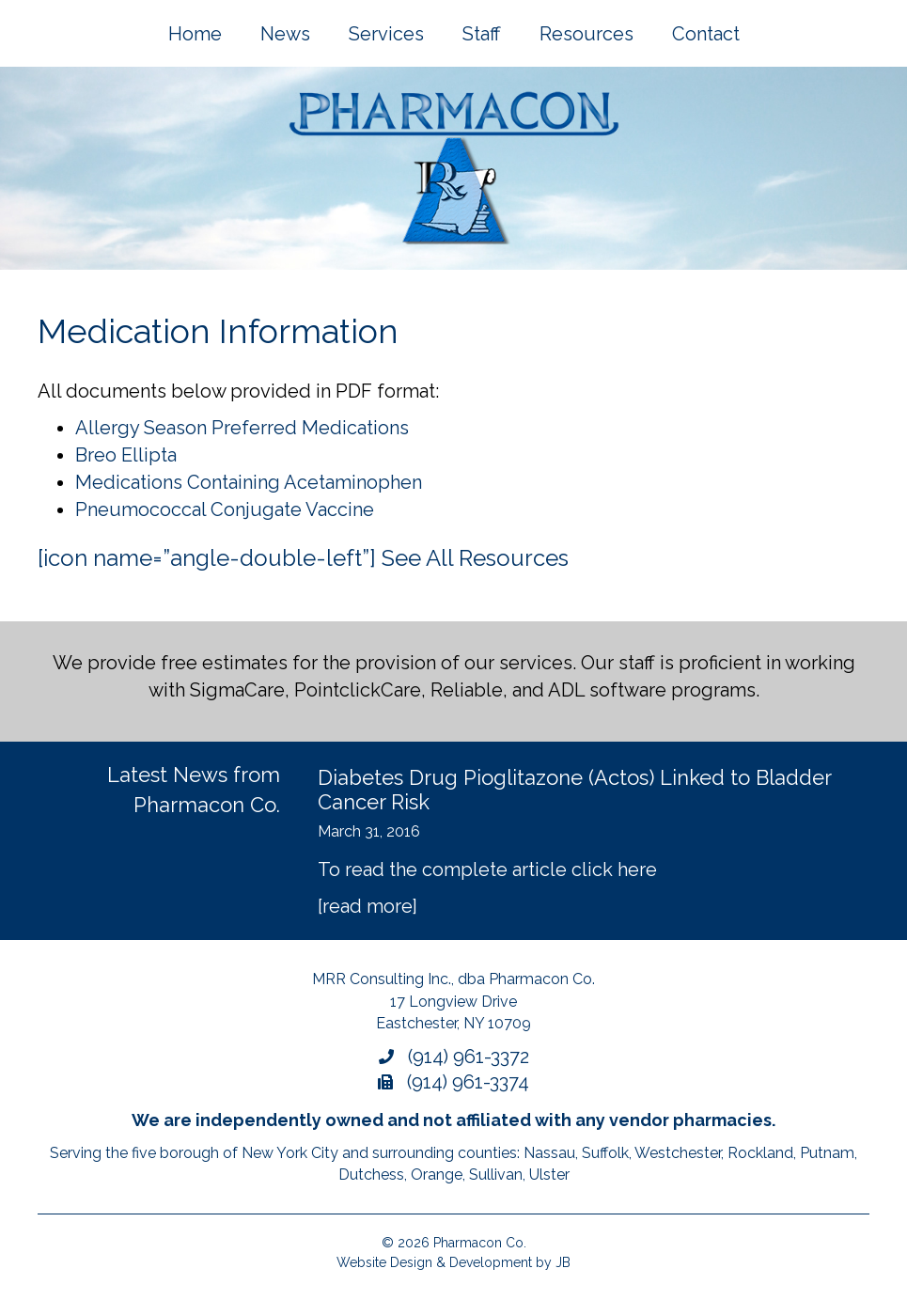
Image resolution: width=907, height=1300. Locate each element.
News (285, 34)
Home (195, 34)
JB (563, 1262)
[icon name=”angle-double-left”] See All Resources (303, 558)
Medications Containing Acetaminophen (248, 482)
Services (386, 34)
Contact (706, 34)
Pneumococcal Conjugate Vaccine (224, 509)
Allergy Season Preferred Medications (242, 427)
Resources (586, 34)
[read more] (367, 906)
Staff (481, 34)
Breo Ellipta (126, 455)
